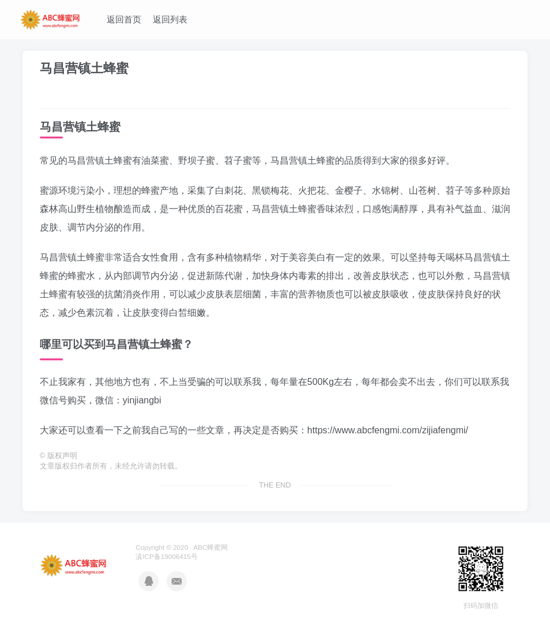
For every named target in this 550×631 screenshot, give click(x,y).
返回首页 (124, 19)
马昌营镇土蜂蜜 (84, 68)
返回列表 (170, 19)
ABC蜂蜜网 (210, 547)
